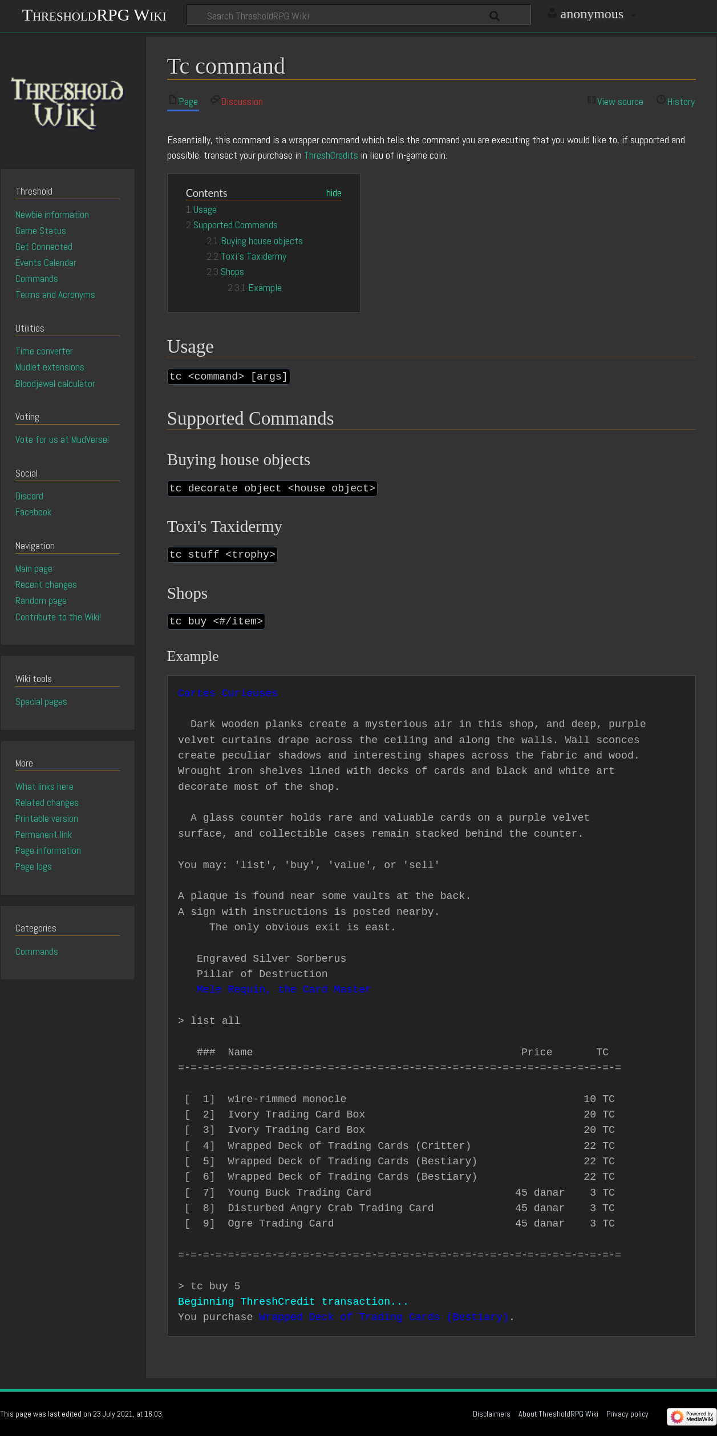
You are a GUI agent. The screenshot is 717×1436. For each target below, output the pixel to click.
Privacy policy (627, 1414)
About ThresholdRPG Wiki (558, 1414)
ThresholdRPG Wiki (94, 13)
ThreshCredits (331, 155)
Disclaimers (492, 1414)
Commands (36, 951)
